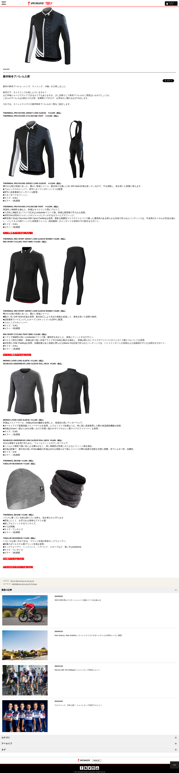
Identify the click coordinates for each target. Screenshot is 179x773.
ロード (13, 581)
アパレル (34, 584)
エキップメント (21, 581)
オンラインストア (25, 584)
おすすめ (15, 584)
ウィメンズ (30, 581)
